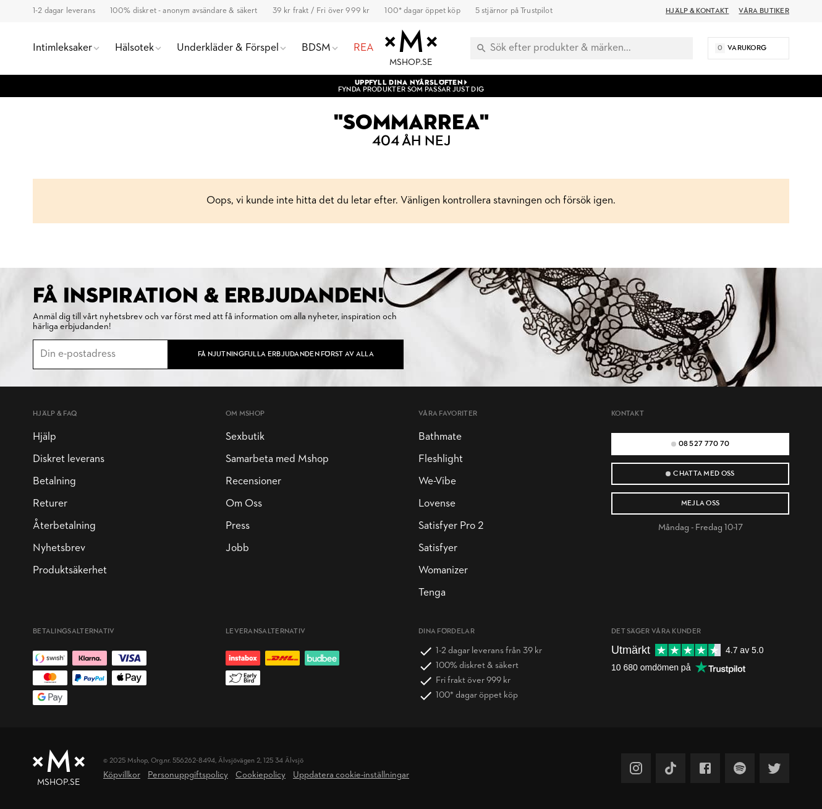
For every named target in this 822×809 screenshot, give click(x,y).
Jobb (237, 548)
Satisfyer (437, 548)
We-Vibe (437, 481)
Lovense (436, 504)
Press (238, 526)
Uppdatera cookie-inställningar (351, 775)
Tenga (432, 593)
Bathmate (440, 437)
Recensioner (253, 481)
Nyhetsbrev (59, 548)
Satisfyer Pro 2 (450, 526)
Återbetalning (64, 526)
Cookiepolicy (260, 775)
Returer (50, 504)
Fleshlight (440, 459)
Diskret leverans (68, 459)
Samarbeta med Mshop (277, 459)
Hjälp (44, 437)
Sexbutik (245, 437)
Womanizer (443, 570)
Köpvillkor (121, 775)
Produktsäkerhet (70, 570)
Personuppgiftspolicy (188, 775)
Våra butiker (764, 11)
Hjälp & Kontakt (697, 11)
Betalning (54, 481)
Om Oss (244, 504)
